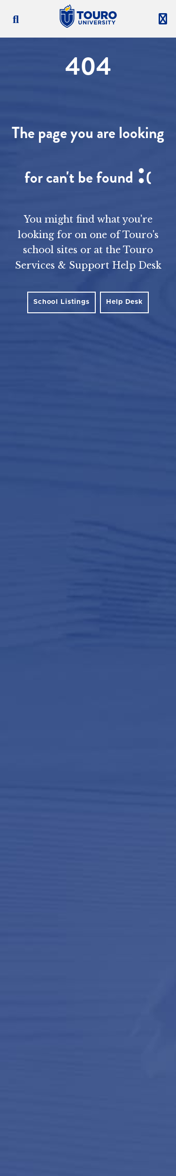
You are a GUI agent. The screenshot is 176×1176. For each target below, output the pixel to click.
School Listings (61, 302)
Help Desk (124, 302)
